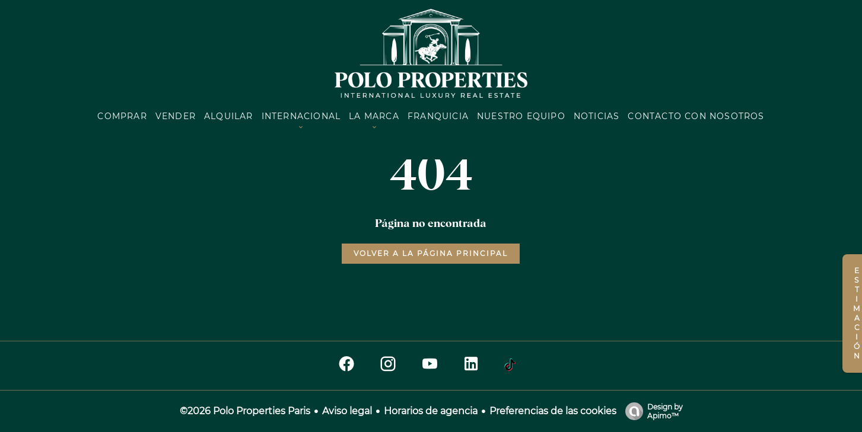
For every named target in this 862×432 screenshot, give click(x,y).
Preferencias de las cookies (552, 411)
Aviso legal (347, 411)
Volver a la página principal (431, 253)
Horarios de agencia (431, 411)
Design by (651, 411)
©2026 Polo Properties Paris (245, 411)
